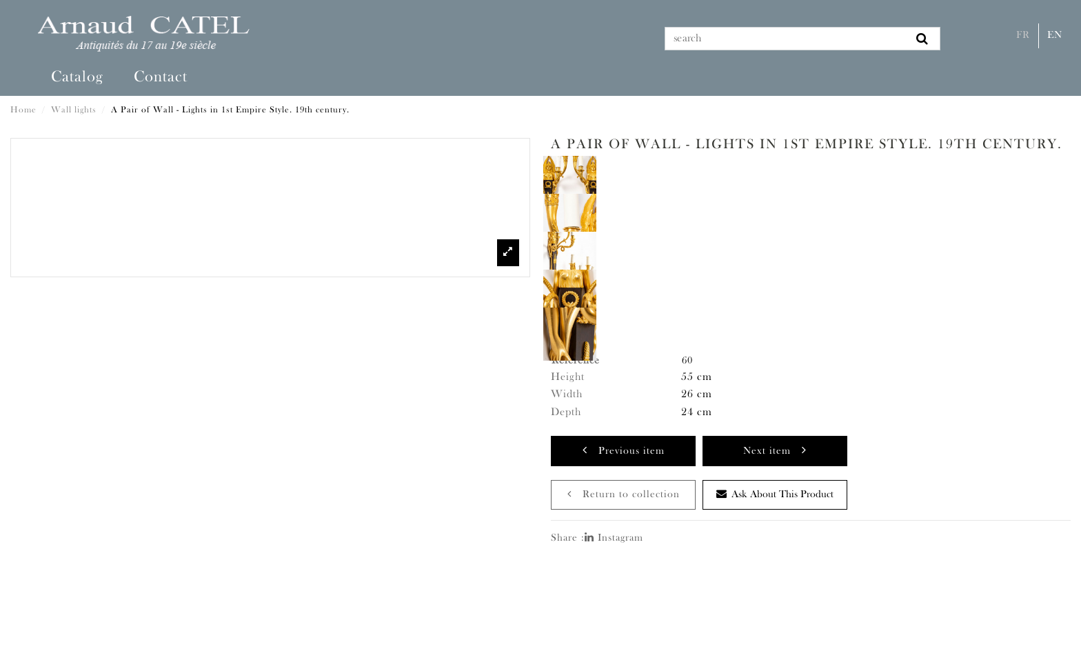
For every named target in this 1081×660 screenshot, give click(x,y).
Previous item (624, 450)
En (1054, 35)
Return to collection (623, 494)
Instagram (614, 538)
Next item (775, 450)
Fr (1023, 35)
